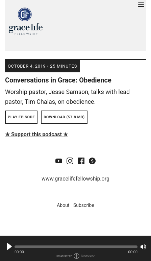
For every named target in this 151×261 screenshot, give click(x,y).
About (63, 205)
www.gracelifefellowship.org (75, 178)
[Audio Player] (75, 248)
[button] (76, 246)
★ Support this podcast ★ (36, 134)
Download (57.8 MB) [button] (64, 117)
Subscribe (83, 205)
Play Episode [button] (21, 117)
